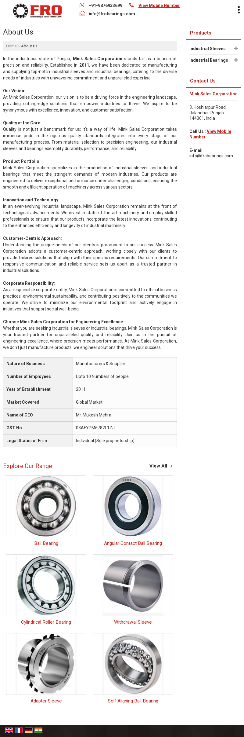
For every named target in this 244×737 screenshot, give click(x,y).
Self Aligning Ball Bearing (133, 701)
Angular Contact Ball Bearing (133, 543)
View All (160, 466)
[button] (159, 5)
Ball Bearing (46, 543)
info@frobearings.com (112, 13)
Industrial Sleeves (207, 48)
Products (200, 33)
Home (11, 46)
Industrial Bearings (208, 60)
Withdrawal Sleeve (133, 622)
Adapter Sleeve (46, 701)
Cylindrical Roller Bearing (46, 622)
